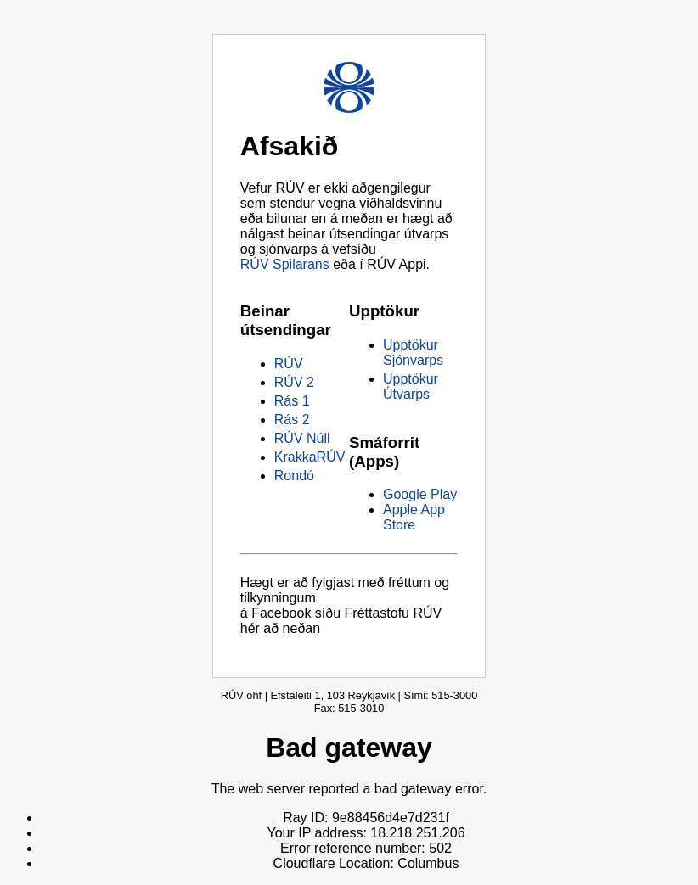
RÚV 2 (294, 382)
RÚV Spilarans (284, 264)
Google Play (420, 494)
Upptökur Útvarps (410, 386)
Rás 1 (292, 401)
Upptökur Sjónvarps (413, 352)
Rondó (294, 475)
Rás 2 (292, 419)
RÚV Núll (302, 438)
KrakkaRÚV (310, 457)
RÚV (288, 363)
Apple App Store (414, 517)
